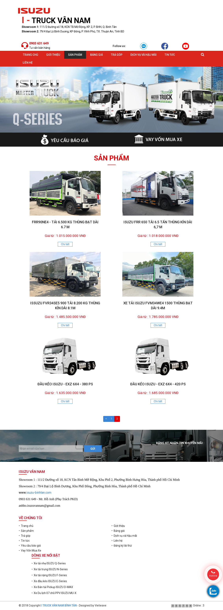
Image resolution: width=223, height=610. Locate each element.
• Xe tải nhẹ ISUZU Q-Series (49, 563)
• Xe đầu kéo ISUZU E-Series (49, 581)
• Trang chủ (26, 525)
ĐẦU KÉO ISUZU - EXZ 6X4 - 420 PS (158, 384)
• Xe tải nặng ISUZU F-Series (49, 575)
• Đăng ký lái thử (122, 545)
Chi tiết (65, 244)
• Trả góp (24, 535)
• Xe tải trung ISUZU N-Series (50, 569)
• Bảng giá (118, 530)
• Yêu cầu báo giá (30, 545)
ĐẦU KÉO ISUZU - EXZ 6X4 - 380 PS (65, 384)
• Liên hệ (117, 540)
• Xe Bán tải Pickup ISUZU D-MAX (52, 587)
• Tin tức (24, 540)
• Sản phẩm (26, 530)
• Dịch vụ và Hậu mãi (124, 535)
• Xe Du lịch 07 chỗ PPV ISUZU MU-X (54, 593)
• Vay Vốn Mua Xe (30, 550)
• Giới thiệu (118, 525)
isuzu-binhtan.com (38, 492)
